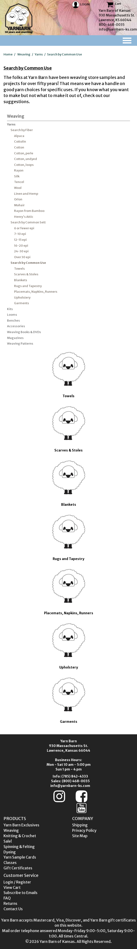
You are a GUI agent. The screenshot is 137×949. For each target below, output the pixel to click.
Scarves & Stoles (26, 274)
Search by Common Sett (28, 222)
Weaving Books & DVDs (24, 332)
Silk (16, 176)
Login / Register (17, 882)
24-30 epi (21, 251)
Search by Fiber (22, 130)
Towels (19, 269)
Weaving (23, 54)
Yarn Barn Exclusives (21, 825)
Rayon (18, 170)
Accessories (16, 326)
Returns (10, 903)
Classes (10, 862)
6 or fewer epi (24, 228)
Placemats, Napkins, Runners (35, 292)
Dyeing (10, 852)
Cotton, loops (24, 165)
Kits (10, 309)
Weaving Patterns (20, 344)
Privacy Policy (84, 830)
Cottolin (20, 142)
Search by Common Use (64, 54)
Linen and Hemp (26, 194)
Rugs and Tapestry (28, 286)
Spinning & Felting (19, 846)
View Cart (12, 887)
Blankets (20, 280)
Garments (21, 303)
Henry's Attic (23, 217)
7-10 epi (20, 234)
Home (8, 54)
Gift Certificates (18, 868)
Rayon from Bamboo (29, 211)
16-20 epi (21, 246)
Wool (18, 188)
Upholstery (22, 297)
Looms (12, 315)
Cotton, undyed (25, 159)
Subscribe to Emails (20, 892)
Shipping (80, 825)
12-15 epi (20, 240)
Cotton (19, 147)
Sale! (8, 841)
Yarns (39, 54)
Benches (13, 321)
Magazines (15, 338)
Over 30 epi (22, 257)
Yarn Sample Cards (20, 857)
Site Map (80, 835)
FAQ (7, 898)
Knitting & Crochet (20, 835)
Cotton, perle (23, 153)
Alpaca (19, 136)
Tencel (19, 182)
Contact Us (13, 908)
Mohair (19, 205)
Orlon (18, 199)
